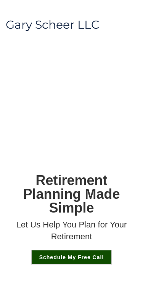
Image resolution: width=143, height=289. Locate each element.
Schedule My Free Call (71, 257)
